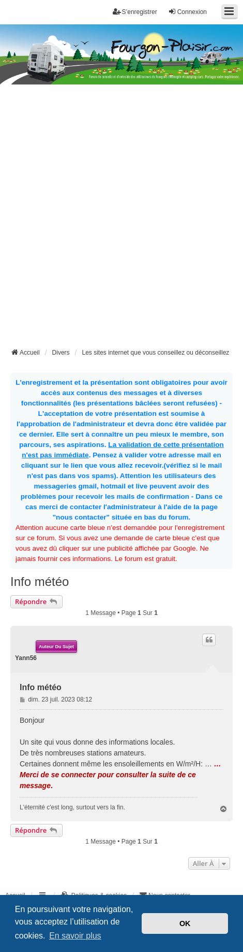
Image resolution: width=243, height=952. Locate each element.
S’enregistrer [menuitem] (135, 12)
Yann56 (26, 658)
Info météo (39, 582)
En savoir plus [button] (75, 935)
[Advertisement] (121, 219)
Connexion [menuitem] (187, 12)
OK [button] (185, 923)
